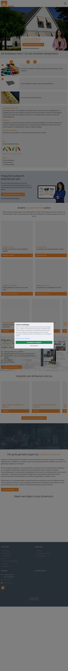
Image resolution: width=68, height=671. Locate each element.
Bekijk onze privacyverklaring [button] (23, 338)
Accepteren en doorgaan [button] (34, 342)
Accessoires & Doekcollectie (9, 613)
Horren (4, 610)
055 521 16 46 (7, 632)
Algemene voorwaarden (42, 605)
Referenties (5, 618)
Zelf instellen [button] (34, 346)
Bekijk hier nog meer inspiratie (33, 470)
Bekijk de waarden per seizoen (12, 205)
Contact (38, 602)
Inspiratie (4, 615)
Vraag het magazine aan (11, 419)
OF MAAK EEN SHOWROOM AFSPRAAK (10, 250)
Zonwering (5, 602)
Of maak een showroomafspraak (30, 48)
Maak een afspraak (9, 541)
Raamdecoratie (6, 605)
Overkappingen (6, 608)
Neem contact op (8, 634)
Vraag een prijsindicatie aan (12, 246)
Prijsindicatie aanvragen (32, 44)
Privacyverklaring (40, 608)
